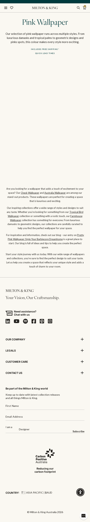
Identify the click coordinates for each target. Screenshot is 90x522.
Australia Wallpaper (55, 192)
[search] (78, 8)
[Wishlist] (12, 8)
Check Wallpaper (30, 192)
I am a (9, 427)
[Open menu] (6, 8)
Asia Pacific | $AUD (37, 492)
